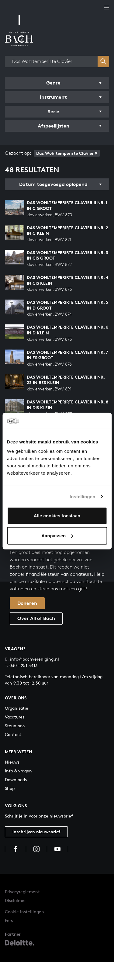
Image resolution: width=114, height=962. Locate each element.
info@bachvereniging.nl (32, 659)
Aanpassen (57, 535)
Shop (10, 788)
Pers (9, 920)
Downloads (16, 779)
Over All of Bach (36, 618)
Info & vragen (18, 770)
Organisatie (16, 708)
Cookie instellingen (24, 911)
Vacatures (14, 716)
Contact (13, 734)
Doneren (27, 603)
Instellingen (82, 496)
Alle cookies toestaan (57, 515)
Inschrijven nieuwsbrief (36, 831)
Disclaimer (15, 900)
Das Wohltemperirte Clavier (66, 153)
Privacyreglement (22, 891)
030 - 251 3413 (21, 665)
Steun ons (15, 725)
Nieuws (12, 762)
